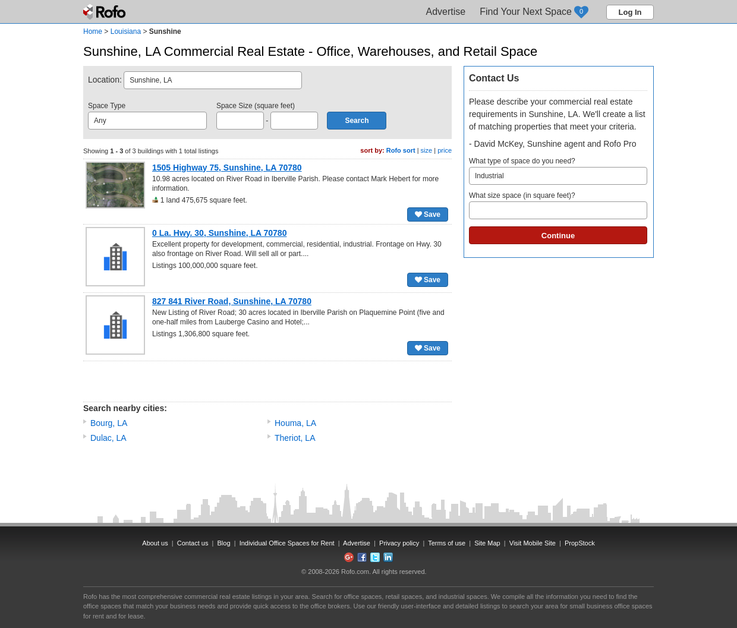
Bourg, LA (108, 423)
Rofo (105, 12)
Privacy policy (399, 543)
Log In (630, 12)
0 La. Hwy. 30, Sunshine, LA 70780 (219, 233)
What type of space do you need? (558, 171)
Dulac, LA (108, 438)
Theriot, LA (295, 438)
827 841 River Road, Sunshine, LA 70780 (231, 301)
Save (427, 214)
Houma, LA (295, 423)
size (427, 150)
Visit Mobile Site (532, 543)
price (444, 150)
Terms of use (446, 543)
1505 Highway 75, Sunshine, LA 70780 (227, 167)
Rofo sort (400, 150)
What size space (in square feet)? (558, 205)
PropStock (580, 543)
